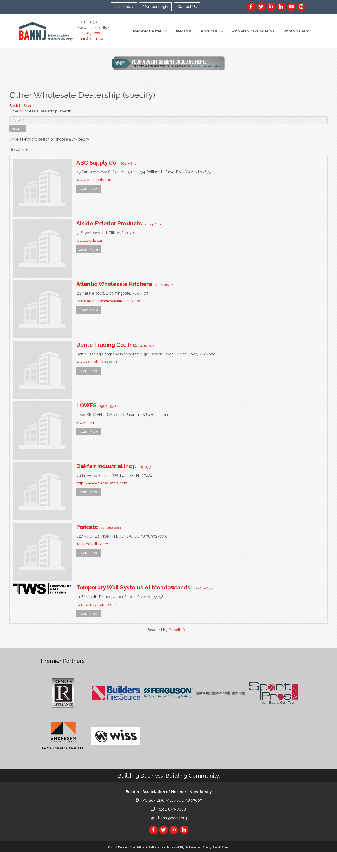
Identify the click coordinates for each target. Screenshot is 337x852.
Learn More (88, 188)
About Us (209, 31)
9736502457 (164, 285)
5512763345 (107, 406)
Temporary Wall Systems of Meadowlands (133, 587)
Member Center (147, 31)
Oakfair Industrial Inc (104, 466)
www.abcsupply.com (94, 179)
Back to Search (22, 106)
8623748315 (128, 163)
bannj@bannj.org (90, 38)
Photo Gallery (296, 31)
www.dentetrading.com (96, 362)
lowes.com (85, 422)
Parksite (87, 526)
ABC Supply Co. (96, 162)
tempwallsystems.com (96, 604)
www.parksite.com (92, 544)
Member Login (155, 6)
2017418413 (153, 224)
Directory (182, 31)
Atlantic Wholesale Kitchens (114, 284)
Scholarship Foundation (252, 31)
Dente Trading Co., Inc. (106, 344)
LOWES (86, 405)
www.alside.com (90, 240)
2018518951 (143, 467)
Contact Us (187, 6)
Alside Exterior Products (109, 223)
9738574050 (149, 345)
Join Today (124, 6)
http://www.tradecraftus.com (102, 483)
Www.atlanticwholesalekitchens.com (108, 301)
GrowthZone (179, 630)
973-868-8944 (111, 528)
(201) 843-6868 (89, 33)
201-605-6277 (203, 588)
